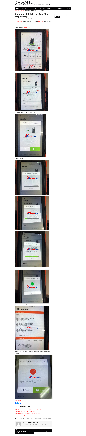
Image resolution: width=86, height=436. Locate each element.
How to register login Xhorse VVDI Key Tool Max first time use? (28, 409)
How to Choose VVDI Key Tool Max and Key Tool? (26, 411)
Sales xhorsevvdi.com (29, 18)
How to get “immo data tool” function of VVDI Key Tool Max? (28, 413)
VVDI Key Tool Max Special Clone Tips (44, 430)
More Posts (25, 424)
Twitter (32, 424)
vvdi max (38, 418)
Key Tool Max (40, 21)
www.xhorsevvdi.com (19, 400)
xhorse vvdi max (49, 418)
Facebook (37, 424)
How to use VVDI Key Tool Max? (22, 415)
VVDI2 (22, 8)
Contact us (67, 8)
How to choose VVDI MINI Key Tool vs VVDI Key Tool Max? (24, 431)
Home (17, 8)
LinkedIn (44, 424)
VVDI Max (54, 8)
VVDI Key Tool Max (19, 21)
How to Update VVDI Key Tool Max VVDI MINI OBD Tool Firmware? (29, 408)
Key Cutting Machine (45, 8)
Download (60, 8)
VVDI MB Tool (35, 8)
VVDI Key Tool (21, 10)
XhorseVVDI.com (25, 2)
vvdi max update (43, 418)
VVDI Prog (27, 8)
